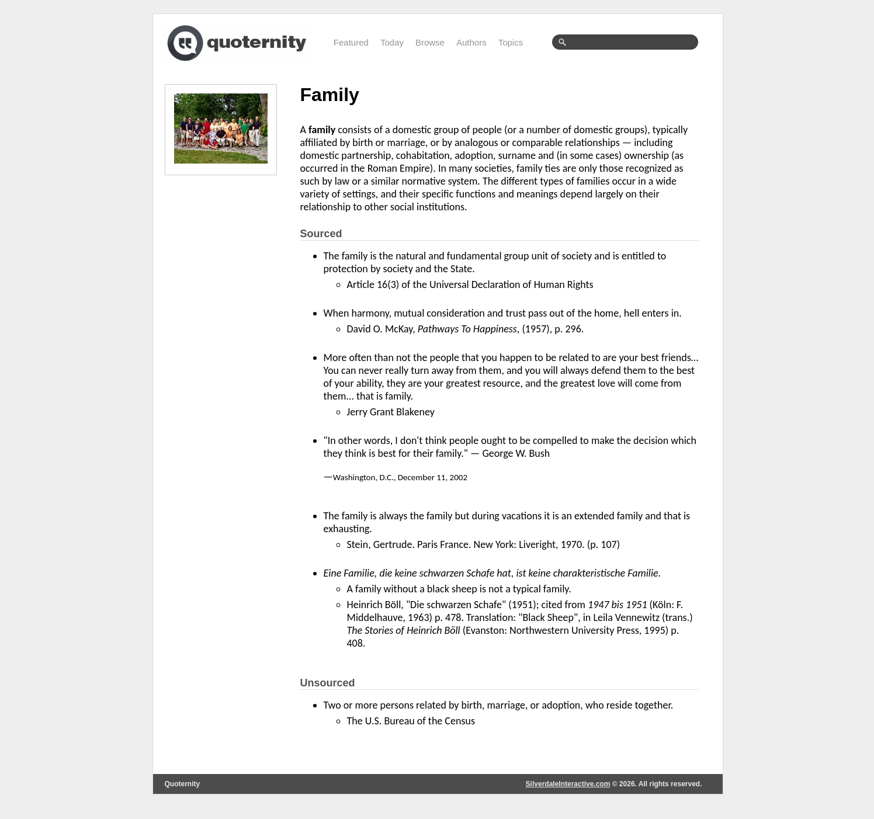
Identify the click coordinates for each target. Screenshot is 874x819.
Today (392, 42)
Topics (510, 42)
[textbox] (625, 42)
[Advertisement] (223, 362)
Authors (471, 42)
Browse (430, 42)
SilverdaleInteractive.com (568, 784)
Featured (351, 42)
